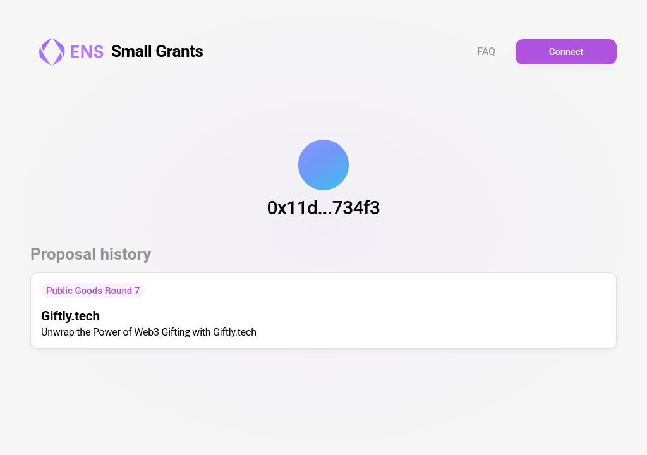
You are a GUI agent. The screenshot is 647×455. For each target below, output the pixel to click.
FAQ (486, 52)
